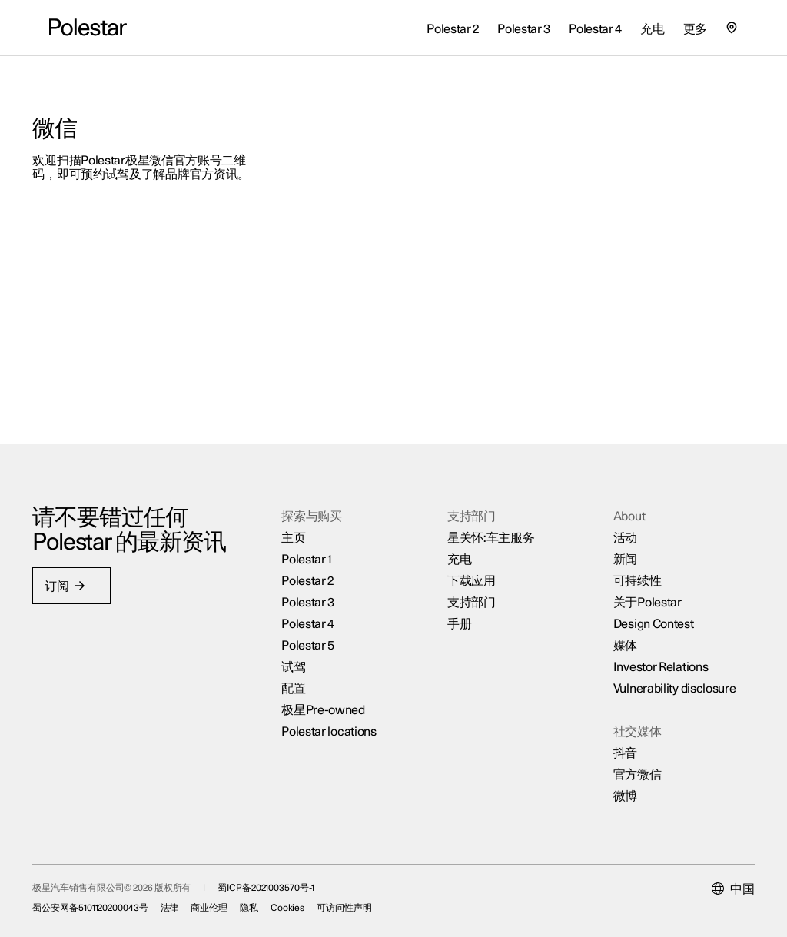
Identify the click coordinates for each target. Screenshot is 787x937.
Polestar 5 (313, 633)
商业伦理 (226, 900)
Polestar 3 (313, 590)
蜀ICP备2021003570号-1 (282, 880)
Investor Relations (651, 655)
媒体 (616, 633)
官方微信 (628, 762)
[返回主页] (88, 27)
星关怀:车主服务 (489, 526)
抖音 (616, 741)
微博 (616, 784)
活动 (616, 526)
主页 (298, 526)
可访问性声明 (361, 900)
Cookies (303, 900)
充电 (458, 547)
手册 (458, 612)
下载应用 (470, 569)
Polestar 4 (313, 612)
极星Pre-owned (328, 698)
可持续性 (628, 569)
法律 (186, 900)
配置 (298, 676)
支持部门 (470, 590)
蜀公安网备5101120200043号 (106, 900)
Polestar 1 (312, 547)
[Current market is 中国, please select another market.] (717, 882)
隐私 (266, 900)
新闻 (616, 547)
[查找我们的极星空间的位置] (731, 27)
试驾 (298, 655)
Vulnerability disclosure (665, 676)
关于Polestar (638, 590)
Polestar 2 (313, 569)
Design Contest (644, 612)
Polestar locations (334, 719)
